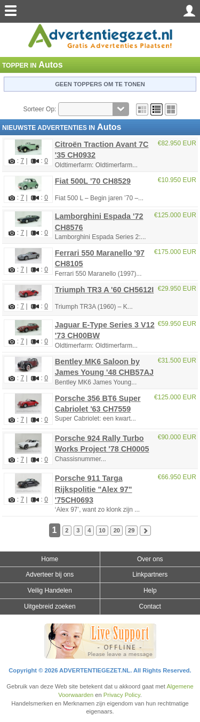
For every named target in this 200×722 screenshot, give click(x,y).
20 (117, 531)
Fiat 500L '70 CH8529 (93, 181)
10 (102, 531)
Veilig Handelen (50, 590)
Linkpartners (149, 574)
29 (131, 531)
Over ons (150, 559)
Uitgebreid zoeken (50, 606)
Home (49, 559)
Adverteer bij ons (50, 574)
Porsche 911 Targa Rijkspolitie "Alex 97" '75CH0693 (93, 489)
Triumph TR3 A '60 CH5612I (104, 289)
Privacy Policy (121, 695)
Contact (150, 606)
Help (150, 590)
